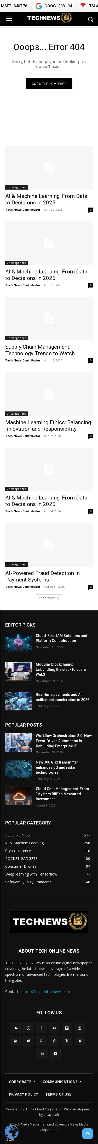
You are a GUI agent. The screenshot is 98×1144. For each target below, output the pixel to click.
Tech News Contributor (22, 209)
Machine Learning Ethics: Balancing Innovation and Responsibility (48, 425)
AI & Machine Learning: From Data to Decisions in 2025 (46, 274)
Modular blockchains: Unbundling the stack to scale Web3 (61, 669)
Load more (49, 598)
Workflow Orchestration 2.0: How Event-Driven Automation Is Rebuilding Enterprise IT (64, 741)
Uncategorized (16, 187)
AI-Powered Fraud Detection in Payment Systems (42, 576)
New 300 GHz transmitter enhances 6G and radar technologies (57, 767)
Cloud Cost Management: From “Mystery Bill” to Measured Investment (62, 794)
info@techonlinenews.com (47, 991)
